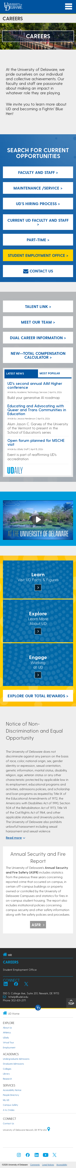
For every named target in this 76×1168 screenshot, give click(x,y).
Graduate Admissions (13, 1063)
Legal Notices (48, 1165)
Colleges (7, 1068)
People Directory (11, 1095)
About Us (7, 1027)
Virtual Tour (8, 1042)
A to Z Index (8, 1110)
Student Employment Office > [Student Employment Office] (38, 255)
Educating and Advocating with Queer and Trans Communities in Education (36, 409)
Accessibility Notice (12, 1090)
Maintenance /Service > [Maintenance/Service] (38, 188)
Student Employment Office (20, 969)
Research (7, 1078)
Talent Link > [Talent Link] (38, 306)
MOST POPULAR (50, 373)
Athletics (7, 1032)
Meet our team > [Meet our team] (38, 322)
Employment (9, 1047)
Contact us (38, 271)
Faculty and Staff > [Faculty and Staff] (38, 172)
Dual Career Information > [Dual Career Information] (38, 337)
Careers (11, 962)
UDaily (6, 1037)
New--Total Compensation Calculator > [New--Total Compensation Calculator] (38, 355)
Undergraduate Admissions (16, 1059)
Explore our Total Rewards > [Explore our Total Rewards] (38, 695)
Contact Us (8, 1123)
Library (6, 1073)
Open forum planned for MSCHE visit (36, 442)
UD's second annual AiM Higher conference (34, 385)
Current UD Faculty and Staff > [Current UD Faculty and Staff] (38, 222)
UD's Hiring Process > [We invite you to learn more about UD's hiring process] (38, 203)
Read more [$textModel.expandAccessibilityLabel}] (15, 837)
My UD (6, 1100)
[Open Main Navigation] (68, 7)
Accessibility (62, 1165)
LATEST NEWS (15, 373)
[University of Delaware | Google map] (48, 1130)
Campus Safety (10, 1105)
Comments (35, 1165)
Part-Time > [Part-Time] (38, 239)
